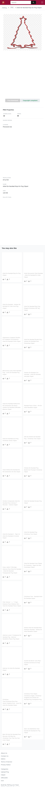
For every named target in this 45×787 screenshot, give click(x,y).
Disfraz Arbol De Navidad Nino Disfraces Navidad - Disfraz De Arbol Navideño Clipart (33, 628)
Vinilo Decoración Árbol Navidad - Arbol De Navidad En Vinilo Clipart (33, 275)
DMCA (3, 759)
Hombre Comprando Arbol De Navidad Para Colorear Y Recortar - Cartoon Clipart (11, 502)
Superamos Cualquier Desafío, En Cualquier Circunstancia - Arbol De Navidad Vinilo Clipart (12, 339)
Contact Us (4, 756)
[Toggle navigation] (42, 2)
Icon (2, 780)
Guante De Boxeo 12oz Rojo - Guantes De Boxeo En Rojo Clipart (32, 661)
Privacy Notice (6, 764)
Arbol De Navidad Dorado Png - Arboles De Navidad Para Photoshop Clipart (33, 341)
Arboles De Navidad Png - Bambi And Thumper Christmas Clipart (33, 469)
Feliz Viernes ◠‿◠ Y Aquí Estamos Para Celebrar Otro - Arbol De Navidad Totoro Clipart (12, 603)
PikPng (4, 7)
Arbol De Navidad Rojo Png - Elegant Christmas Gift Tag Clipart (32, 308)
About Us (4, 753)
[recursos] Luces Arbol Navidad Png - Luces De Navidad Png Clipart (12, 372)
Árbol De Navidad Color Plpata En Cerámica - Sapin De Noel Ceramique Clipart (33, 564)
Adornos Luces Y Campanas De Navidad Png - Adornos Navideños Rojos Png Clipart (12, 636)
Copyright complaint (30, 100)
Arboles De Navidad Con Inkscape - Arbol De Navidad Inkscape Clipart (32, 374)
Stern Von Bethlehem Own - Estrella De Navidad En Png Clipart (32, 729)
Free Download (13, 100)
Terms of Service (6, 762)
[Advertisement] (22, 75)
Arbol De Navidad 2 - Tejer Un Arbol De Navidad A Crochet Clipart (11, 535)
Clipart (3, 775)
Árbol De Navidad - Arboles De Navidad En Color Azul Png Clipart (11, 306)
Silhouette (4, 778)
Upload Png (5, 772)
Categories (4, 769)
